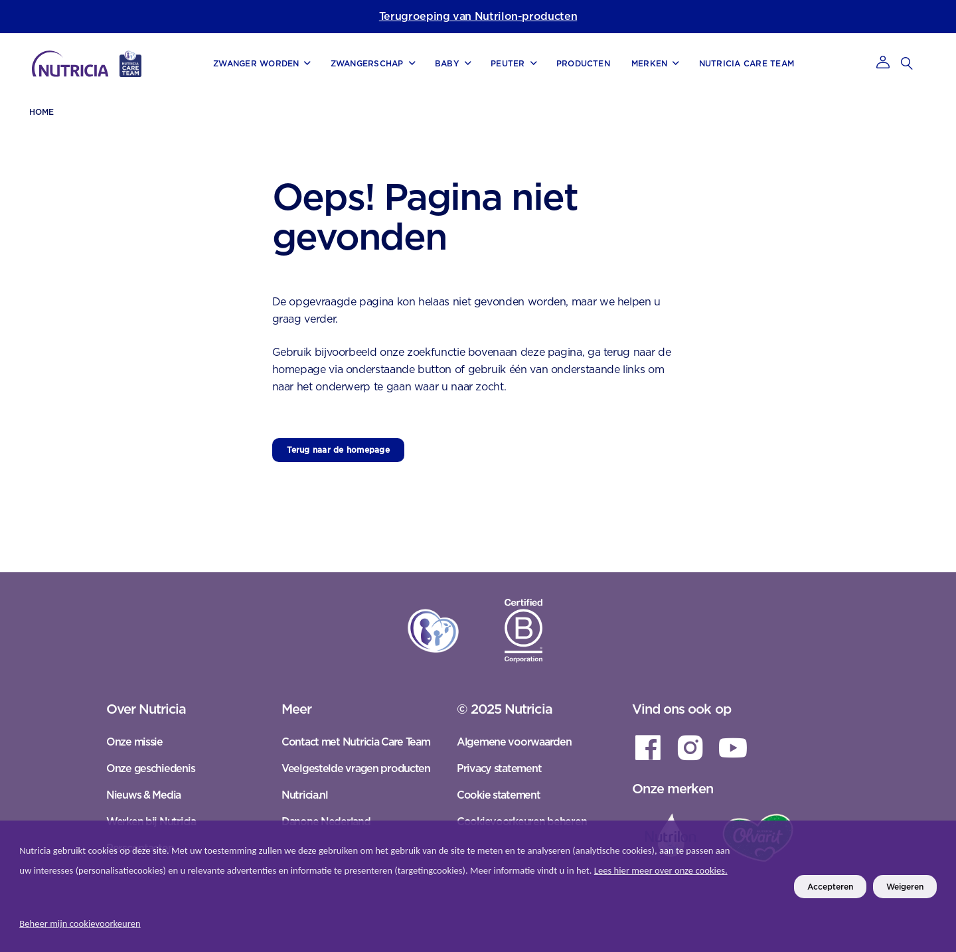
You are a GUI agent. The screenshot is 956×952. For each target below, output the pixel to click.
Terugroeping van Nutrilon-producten (478, 16)
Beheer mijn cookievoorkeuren (80, 923)
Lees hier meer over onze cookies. (661, 870)
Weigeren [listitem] (904, 887)
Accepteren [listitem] (830, 887)
